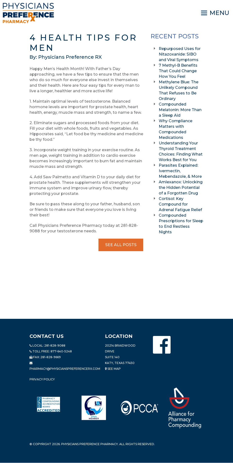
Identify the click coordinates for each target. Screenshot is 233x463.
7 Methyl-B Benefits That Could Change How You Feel (178, 71)
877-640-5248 (61, 351)
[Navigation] (215, 13)
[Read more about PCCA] (139, 407)
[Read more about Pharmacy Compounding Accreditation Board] (49, 404)
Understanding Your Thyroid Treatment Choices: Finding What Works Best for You (181, 151)
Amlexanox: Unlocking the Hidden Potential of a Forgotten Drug (181, 187)
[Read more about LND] (94, 408)
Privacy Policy (42, 379)
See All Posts (120, 244)
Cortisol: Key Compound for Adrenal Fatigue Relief (181, 204)
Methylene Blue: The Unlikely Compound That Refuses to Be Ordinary (178, 90)
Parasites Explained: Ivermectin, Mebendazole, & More (181, 171)
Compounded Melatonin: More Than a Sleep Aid (180, 110)
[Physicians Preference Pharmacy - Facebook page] (162, 345)
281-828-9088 (54, 345)
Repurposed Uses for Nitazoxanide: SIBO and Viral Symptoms (180, 54)
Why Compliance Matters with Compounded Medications (175, 129)
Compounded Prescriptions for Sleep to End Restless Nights (181, 223)
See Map (113, 368)
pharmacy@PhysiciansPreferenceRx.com (65, 368)
